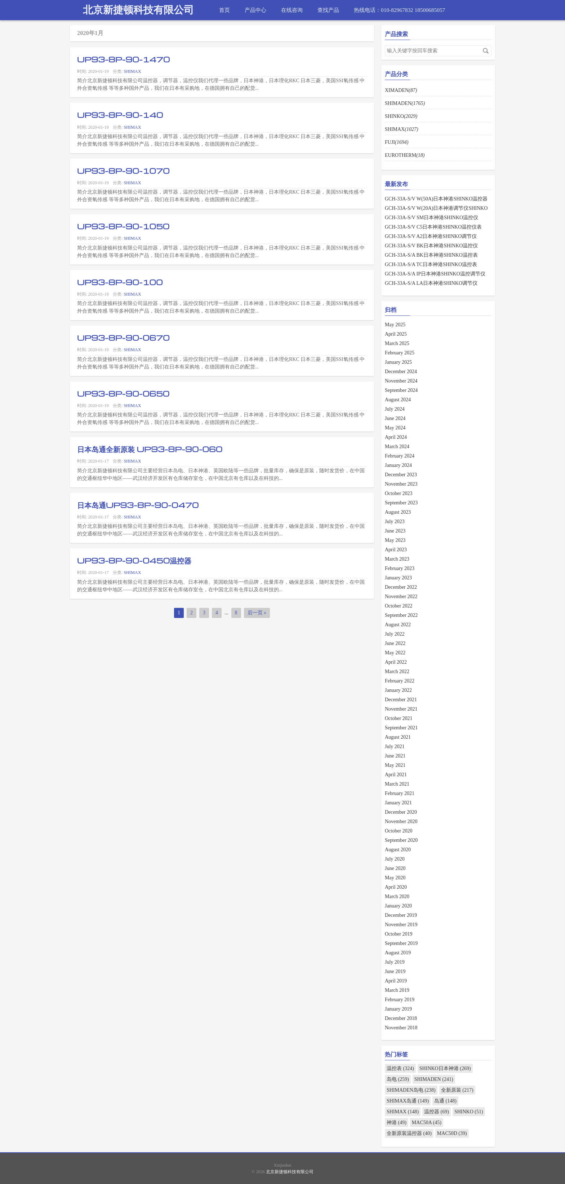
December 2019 (401, 915)
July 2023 (395, 521)
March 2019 (397, 990)
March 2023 (397, 559)
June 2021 (395, 756)
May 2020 (395, 877)
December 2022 (401, 587)
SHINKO (401, 116)
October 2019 (399, 934)
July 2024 (395, 409)
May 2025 (395, 324)
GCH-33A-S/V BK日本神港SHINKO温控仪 (431, 245)
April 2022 (396, 662)
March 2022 (397, 671)
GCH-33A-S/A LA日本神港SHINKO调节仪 (431, 283)
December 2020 (401, 812)
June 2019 (395, 971)
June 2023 (395, 531)
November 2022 (401, 596)
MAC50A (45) (426, 1122)
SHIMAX (132, 71)
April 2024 (396, 437)
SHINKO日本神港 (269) (445, 1068)
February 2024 (399, 456)
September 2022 (401, 615)
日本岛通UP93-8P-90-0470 (138, 505)
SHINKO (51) (468, 1111)
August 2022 (398, 624)
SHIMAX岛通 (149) (408, 1101)
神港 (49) (396, 1122)
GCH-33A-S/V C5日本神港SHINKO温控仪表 (433, 227)
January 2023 (398, 577)
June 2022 (395, 643)
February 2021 (399, 793)
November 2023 (401, 484)
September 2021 (401, 727)
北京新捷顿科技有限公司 (138, 10)
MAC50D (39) (452, 1133)
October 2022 (399, 606)
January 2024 (398, 465)
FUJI (396, 142)
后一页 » (257, 612)
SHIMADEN (405, 103)
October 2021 (399, 718)
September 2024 (401, 390)
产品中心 (255, 10)
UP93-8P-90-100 (120, 282)
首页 (224, 10)
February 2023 (399, 568)
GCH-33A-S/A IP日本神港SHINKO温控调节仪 (435, 274)
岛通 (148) (445, 1101)
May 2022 (395, 652)
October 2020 (399, 831)
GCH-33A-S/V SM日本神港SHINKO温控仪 (431, 217)
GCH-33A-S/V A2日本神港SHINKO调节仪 (431, 236)
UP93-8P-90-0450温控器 (134, 560)
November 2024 (401, 381)
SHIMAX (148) (403, 1111)
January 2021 (398, 802)
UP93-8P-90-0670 (123, 337)
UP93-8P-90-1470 (123, 59)
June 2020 (395, 868)
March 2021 (397, 784)
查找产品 (328, 10)
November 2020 (401, 821)
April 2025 (396, 334)
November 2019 (401, 924)
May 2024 (395, 427)
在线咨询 (292, 10)
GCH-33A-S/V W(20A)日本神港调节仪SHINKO (436, 208)
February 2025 (399, 352)
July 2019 (395, 962)
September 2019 (401, 943)
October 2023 (399, 493)
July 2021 (395, 746)
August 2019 (398, 952)
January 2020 (398, 906)
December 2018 (401, 1018)
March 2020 (397, 896)
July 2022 (395, 634)
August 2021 (398, 737)
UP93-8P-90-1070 (123, 170)
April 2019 (396, 981)
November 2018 (401, 1027)
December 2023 (401, 474)
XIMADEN (401, 90)
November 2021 (401, 709)
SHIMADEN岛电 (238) (411, 1090)
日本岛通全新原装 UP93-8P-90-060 (149, 449)
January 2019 (398, 1009)
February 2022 (399, 681)
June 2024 (395, 418)
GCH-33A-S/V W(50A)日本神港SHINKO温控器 (436, 199)
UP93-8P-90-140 (120, 115)
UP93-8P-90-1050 (123, 226)
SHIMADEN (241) (433, 1079)
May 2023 (395, 540)
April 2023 (396, 549)
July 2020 (395, 859)
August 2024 (398, 399)
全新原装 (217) (457, 1090)
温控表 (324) (400, 1068)
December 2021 (401, 699)
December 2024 (401, 371)
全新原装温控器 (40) (409, 1133)
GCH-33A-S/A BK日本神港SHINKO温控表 (431, 255)
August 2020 (398, 849)
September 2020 (401, 840)
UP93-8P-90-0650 (123, 393)
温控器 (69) (436, 1111)
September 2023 (401, 502)
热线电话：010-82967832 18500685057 (399, 10)
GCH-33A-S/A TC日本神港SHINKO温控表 (431, 264)
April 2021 (396, 774)
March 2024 (397, 446)
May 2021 (395, 765)
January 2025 (398, 362)
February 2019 (399, 999)
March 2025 (397, 343)
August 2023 (398, 512)
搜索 (485, 51)
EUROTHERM (404, 155)
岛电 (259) (398, 1079)
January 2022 (398, 690)
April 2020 (396, 887)
